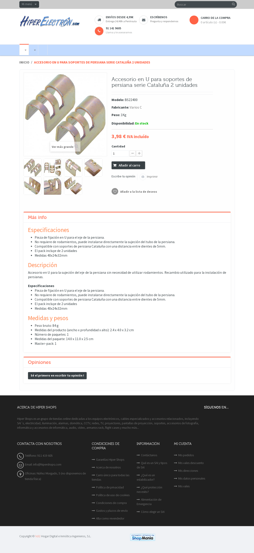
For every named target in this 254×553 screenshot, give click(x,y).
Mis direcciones (188, 471)
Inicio (24, 62)
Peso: (116, 115)
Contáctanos (149, 455)
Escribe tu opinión (123, 176)
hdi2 (37, 536)
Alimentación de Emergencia (149, 502)
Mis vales (184, 486)
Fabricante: (120, 107)
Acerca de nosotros (108, 467)
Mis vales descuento (191, 463)
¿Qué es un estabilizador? (146, 477)
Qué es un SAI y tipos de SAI (152, 465)
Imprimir (152, 176)
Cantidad (118, 146)
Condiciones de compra (111, 503)
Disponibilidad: (123, 123)
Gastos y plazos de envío (112, 511)
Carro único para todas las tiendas (110, 477)
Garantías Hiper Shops (110, 460)
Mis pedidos (186, 455)
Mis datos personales (191, 478)
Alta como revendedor (110, 518)
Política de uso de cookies (113, 495)
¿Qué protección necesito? (149, 489)
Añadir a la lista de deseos (138, 192)
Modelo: (118, 100)
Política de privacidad (110, 487)
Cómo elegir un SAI (152, 512)
